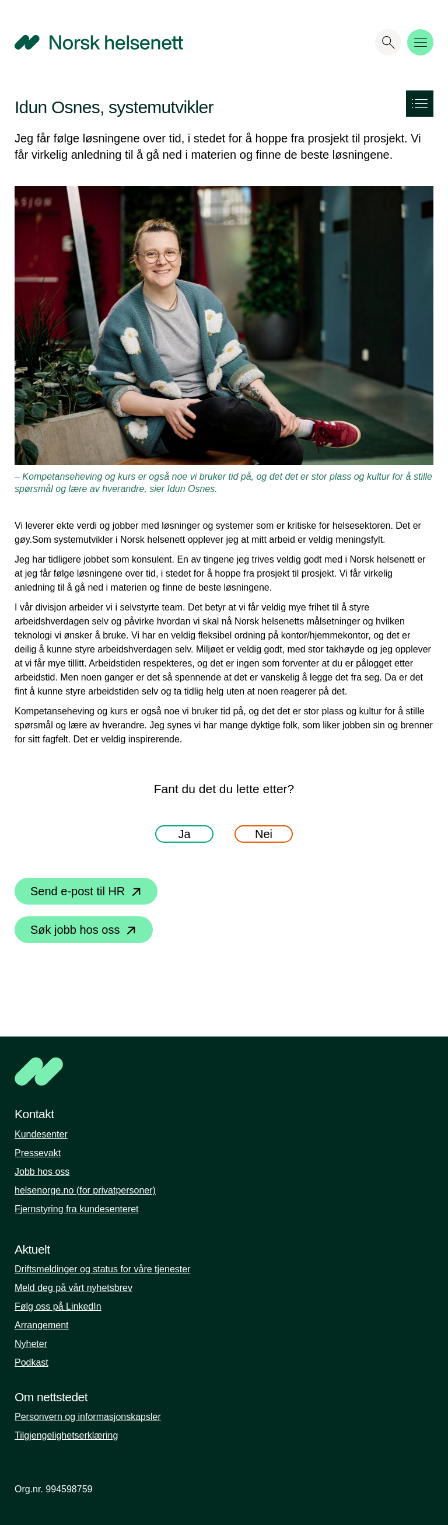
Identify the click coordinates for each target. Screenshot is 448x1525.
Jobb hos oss (42, 1172)
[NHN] (180, 1071)
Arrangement (42, 1325)
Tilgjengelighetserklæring (66, 1435)
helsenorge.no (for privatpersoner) (85, 1190)
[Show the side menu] (419, 103)
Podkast (31, 1362)
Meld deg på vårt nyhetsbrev (73, 1288)
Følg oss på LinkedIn (58, 1306)
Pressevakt (38, 1153)
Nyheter (31, 1344)
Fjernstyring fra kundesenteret (77, 1209)
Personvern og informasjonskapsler (88, 1417)
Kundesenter (41, 1134)
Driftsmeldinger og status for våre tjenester (102, 1269)
